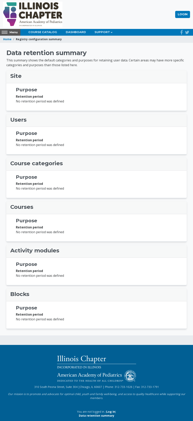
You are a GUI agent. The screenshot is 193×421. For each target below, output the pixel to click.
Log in (110, 411)
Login (182, 14)
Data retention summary (96, 415)
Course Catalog (42, 32)
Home (7, 39)
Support (102, 32)
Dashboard (76, 32)
